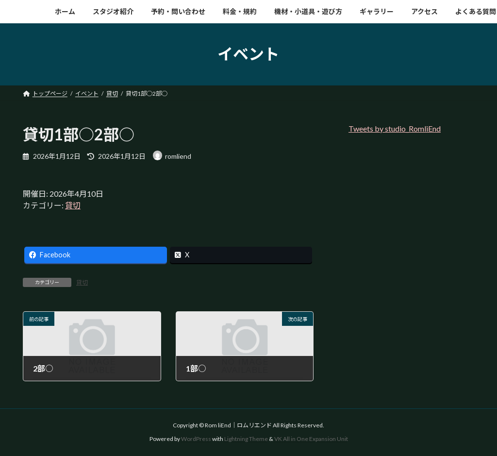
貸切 (73, 205)
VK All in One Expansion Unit (311, 438)
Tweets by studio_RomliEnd (394, 128)
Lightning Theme (246, 438)
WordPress (196, 438)
